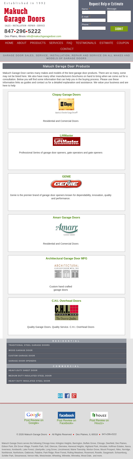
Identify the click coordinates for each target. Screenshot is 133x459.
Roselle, (99, 452)
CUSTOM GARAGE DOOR (21, 356)
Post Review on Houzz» (99, 420)
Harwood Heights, (76, 446)
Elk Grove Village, (22, 446)
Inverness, (7, 449)
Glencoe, (54, 446)
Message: (112, 8)
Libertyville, (40, 449)
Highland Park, (92, 446)
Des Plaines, (121, 443)
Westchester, (46, 456)
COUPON (123, 42)
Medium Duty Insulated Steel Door (30, 376)
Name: (86, 9)
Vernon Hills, (33, 456)
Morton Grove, (93, 449)
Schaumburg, (121, 452)
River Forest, (61, 452)
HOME (9, 42)
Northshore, (19, 452)
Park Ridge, (49, 452)
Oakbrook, (30, 452)
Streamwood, (21, 456)
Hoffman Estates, (117, 446)
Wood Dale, (86, 456)
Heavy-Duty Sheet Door (22, 370)
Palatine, (39, 452)
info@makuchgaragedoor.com (43, 36)
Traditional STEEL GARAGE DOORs (29, 345)
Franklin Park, (38, 446)
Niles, (119, 449)
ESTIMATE (106, 42)
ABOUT (21, 42)
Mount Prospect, (108, 449)
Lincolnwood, (64, 449)
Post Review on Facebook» (66, 420)
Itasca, (128, 446)
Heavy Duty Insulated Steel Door (29, 381)
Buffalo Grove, (90, 443)
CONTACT (67, 49)
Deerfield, (110, 443)
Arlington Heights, (64, 443)
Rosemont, (89, 452)
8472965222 (21, 31)
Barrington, (78, 443)
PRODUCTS (38, 42)
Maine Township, (79, 449)
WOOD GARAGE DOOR (20, 350)
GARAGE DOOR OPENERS (22, 361)
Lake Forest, (29, 449)
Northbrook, (7, 452)
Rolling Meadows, (75, 452)
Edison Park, (8, 446)
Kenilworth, (17, 449)
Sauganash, (109, 452)
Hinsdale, (103, 446)
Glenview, (63, 446)
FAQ (69, 42)
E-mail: (86, 16)
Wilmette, (66, 456)
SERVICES (56, 42)
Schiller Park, (8, 456)
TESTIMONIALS (86, 42)
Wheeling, (57, 456)
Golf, (47, 446)
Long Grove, (52, 449)
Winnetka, (76, 456)
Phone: (86, 24)
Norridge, (126, 449)
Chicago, (101, 443)
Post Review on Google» (33, 420)
